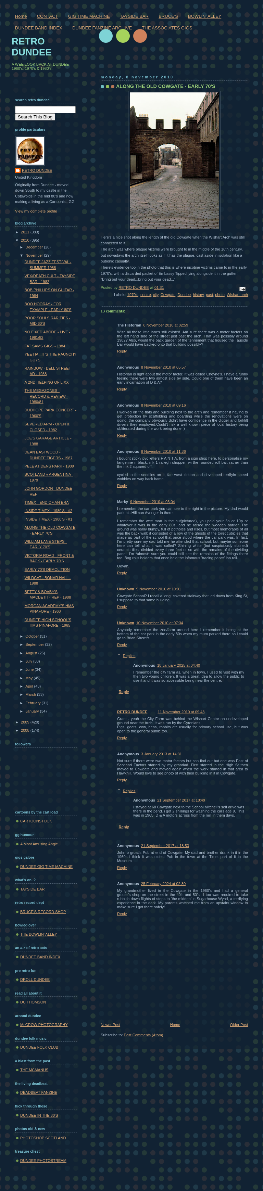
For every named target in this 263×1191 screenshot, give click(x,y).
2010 (25, 240)
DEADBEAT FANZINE (38, 1092)
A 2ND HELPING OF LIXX (47, 382)
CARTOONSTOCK (36, 821)
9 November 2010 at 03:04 (152, 502)
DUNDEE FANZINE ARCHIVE (102, 27)
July (29, 661)
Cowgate (168, 295)
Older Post (239, 1025)
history (198, 295)
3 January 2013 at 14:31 (161, 754)
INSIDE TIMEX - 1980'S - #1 (48, 519)
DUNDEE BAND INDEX (38, 27)
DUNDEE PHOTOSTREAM (43, 1160)
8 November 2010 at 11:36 (163, 451)
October (32, 636)
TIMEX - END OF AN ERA (47, 502)
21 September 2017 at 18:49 (181, 800)
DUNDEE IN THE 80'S (39, 1115)
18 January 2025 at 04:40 (178, 665)
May (29, 678)
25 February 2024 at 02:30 (163, 884)
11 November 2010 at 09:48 (181, 712)
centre (145, 295)
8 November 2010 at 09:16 (163, 405)
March (31, 694)
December (34, 247)
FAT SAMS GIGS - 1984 (45, 346)
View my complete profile (36, 211)
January (32, 711)
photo (220, 295)
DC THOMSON (33, 1002)
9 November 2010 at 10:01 (158, 589)
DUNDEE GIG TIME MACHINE (46, 867)
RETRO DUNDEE (132, 712)
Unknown (125, 589)
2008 (25, 730)
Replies (129, 656)
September (35, 644)
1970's (132, 295)
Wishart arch (237, 295)
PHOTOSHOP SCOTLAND (43, 1138)
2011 (25, 232)
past (209, 295)
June (30, 669)
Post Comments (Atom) (143, 1035)
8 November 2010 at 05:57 (163, 367)
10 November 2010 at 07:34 (159, 623)
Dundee (184, 295)
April (29, 686)
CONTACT (47, 16)
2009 (25, 722)
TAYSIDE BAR (134, 16)
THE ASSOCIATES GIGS (167, 27)
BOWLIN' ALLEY (204, 16)
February (33, 703)
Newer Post (110, 1025)
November (34, 255)
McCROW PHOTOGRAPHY (44, 1025)
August (31, 653)
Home (21, 16)
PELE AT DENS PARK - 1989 (49, 466)
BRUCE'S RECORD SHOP (43, 912)
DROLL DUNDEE (35, 979)
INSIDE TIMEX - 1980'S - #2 (48, 511)
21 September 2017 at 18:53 (165, 846)
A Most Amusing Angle (39, 844)
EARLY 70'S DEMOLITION (47, 569)
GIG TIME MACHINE (89, 16)
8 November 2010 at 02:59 (165, 325)
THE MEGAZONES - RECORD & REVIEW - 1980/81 (46, 396)
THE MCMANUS (34, 1070)
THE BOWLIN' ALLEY (38, 934)
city (156, 295)
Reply (122, 351)
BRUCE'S (168, 16)
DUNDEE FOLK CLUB (39, 1047)
